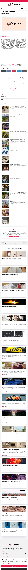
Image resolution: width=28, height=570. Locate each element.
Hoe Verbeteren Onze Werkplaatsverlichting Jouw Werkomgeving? (12, 419)
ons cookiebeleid (8, 563)
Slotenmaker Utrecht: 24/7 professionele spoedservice (10, 276)
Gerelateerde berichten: (5, 38)
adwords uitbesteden (9, 59)
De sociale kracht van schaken (14, 210)
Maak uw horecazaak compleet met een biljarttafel (10, 403)
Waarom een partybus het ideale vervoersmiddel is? (10, 467)
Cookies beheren (14, 568)
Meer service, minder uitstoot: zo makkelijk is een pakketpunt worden (12, 260)
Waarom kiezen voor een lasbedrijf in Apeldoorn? (9, 308)
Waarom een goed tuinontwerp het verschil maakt (17, 116)
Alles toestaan (14, 566)
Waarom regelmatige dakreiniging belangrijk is (9, 499)
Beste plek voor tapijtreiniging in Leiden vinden (17, 108)
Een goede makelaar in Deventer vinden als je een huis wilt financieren (13, 292)
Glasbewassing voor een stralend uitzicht (16, 166)
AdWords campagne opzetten (9, 66)
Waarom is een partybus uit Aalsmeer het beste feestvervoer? (11, 483)
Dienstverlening (3, 98)
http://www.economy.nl (5, 68)
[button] (26, 559)
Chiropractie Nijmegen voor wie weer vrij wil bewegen (18, 194)
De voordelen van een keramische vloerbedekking (9, 435)
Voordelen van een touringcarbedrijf (7, 387)
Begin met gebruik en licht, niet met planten (8, 174)
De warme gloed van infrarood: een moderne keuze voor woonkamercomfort (10, 451)
